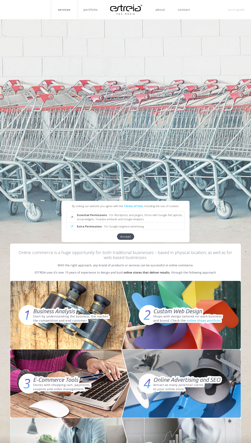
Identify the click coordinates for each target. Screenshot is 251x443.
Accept (125, 236)
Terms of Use (133, 206)
